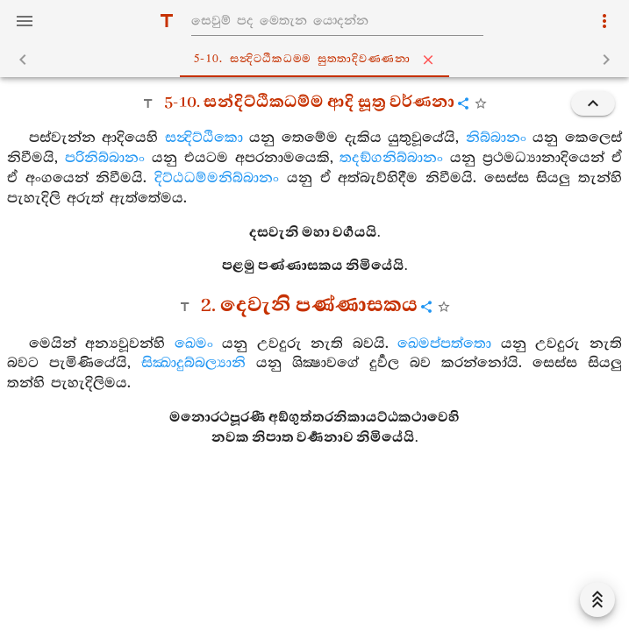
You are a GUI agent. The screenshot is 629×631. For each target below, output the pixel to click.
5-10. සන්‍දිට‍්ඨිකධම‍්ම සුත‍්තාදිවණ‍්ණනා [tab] (318, 60)
